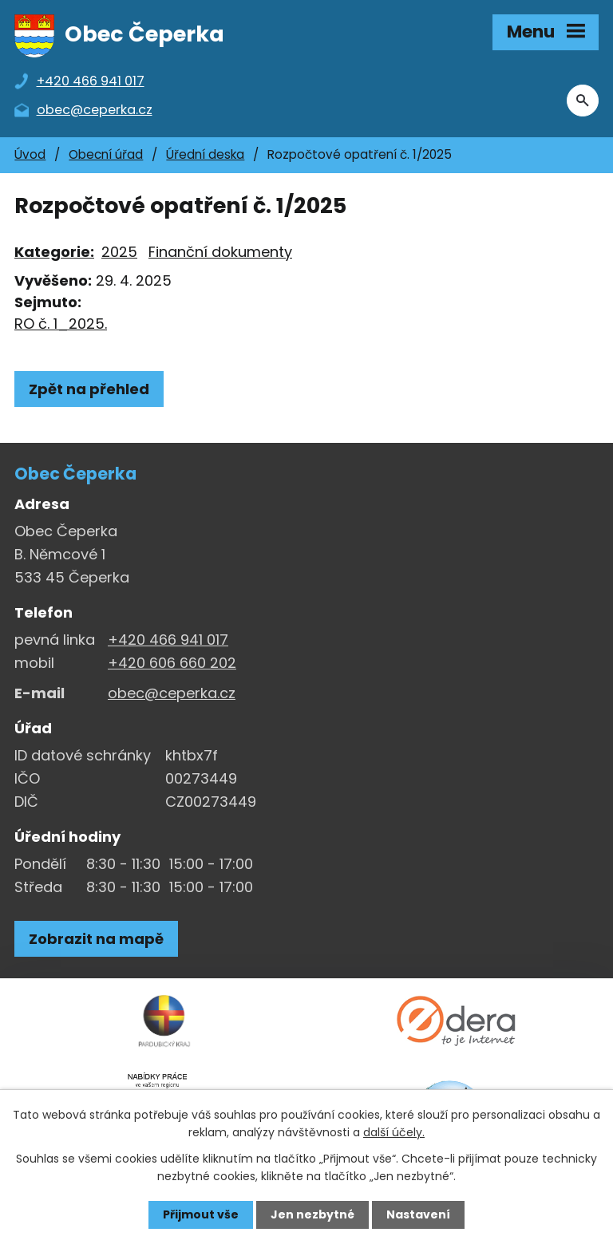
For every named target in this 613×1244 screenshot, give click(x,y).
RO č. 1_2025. (60, 324)
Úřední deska (205, 154)
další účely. (394, 1132)
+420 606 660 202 (172, 663)
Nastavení (418, 1214)
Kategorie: (54, 252)
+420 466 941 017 (168, 640)
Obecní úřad (106, 154)
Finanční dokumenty (220, 252)
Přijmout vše (201, 1214)
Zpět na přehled (89, 389)
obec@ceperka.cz (171, 693)
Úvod (29, 154)
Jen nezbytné (312, 1214)
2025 (119, 252)
